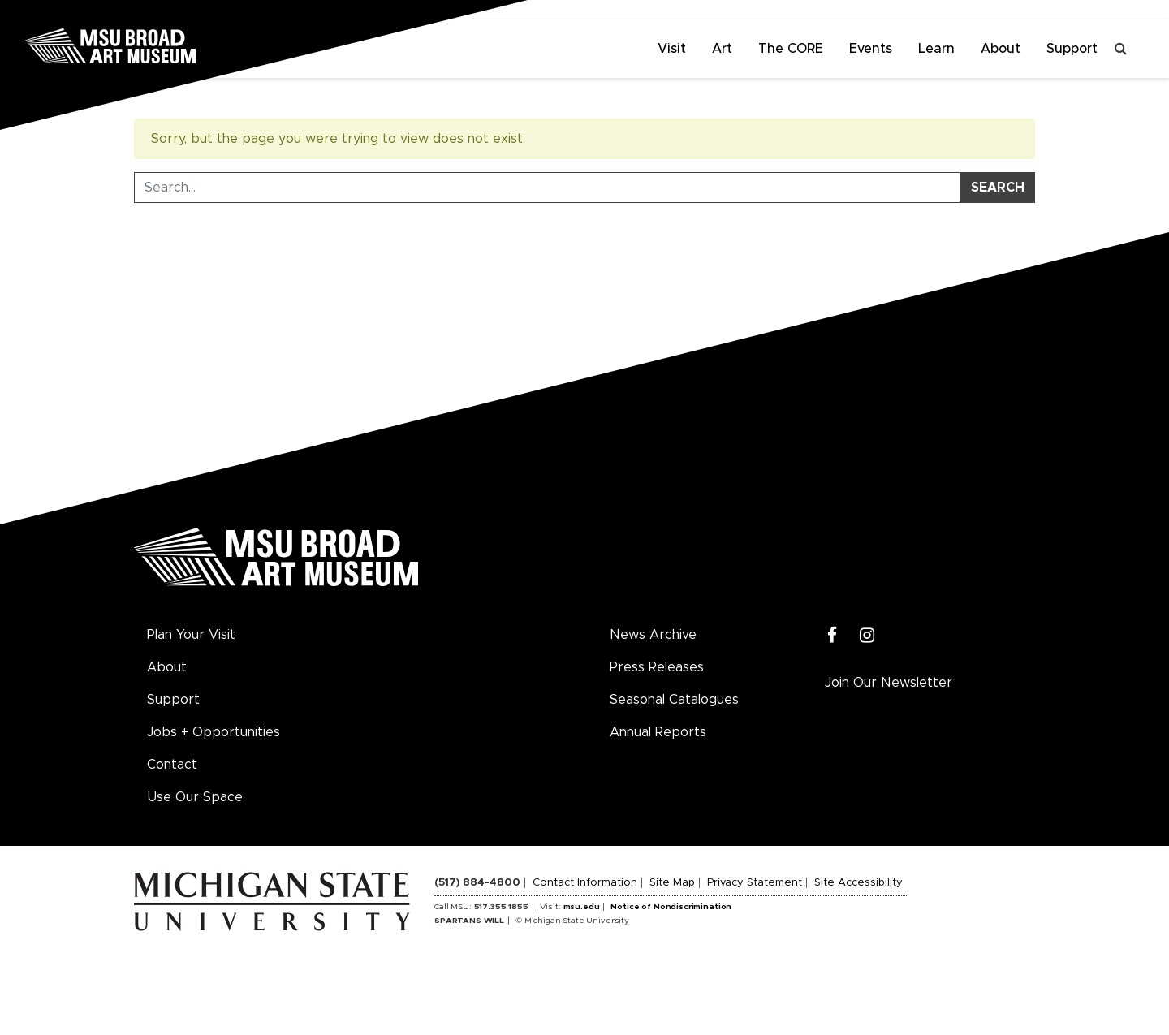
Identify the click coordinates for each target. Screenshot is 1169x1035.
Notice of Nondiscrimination (670, 907)
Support (1072, 48)
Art (722, 48)
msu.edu (581, 907)
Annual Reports (658, 732)
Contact (172, 764)
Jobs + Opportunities (213, 732)
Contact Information (585, 883)
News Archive (653, 634)
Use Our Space (195, 797)
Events (870, 48)
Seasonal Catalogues (674, 699)
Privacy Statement (754, 883)
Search (997, 187)
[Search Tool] (547, 187)
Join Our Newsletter (888, 682)
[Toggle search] (1120, 48)
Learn (936, 48)
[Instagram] (867, 636)
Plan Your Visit (191, 634)
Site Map (672, 883)
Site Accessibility (858, 883)
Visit (672, 48)
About (1000, 48)
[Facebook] (832, 636)
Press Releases (657, 667)
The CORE (790, 48)
